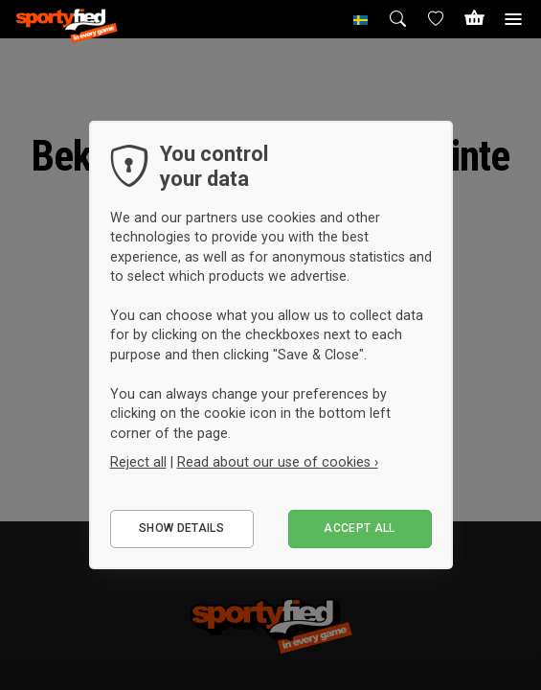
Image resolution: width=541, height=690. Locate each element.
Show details (181, 528)
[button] (361, 19)
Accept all (359, 528)
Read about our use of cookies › (277, 462)
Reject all (138, 462)
